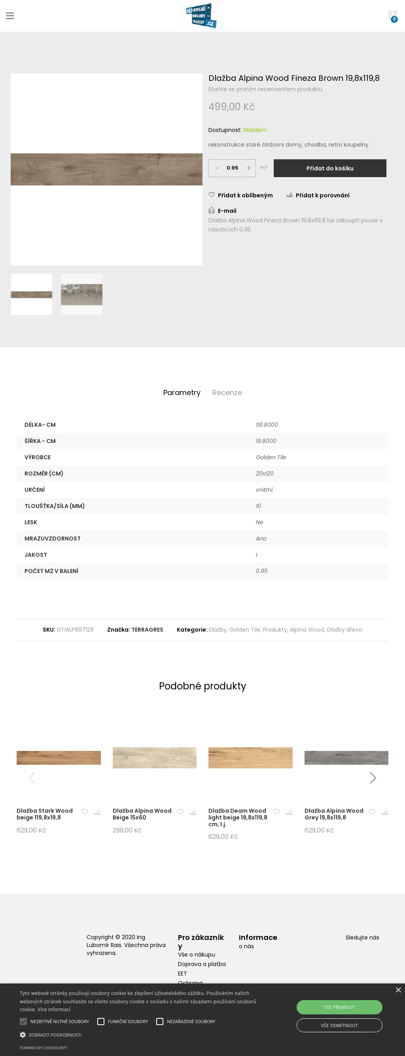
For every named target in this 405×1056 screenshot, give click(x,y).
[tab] (181, 393)
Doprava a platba (202, 964)
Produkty (275, 630)
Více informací (54, 1009)
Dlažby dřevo (344, 630)
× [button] (398, 990)
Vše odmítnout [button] (339, 1025)
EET (182, 974)
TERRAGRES (147, 630)
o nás (246, 946)
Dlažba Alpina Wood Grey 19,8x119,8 (334, 814)
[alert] (202, 1019)
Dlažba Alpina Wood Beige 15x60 (142, 814)
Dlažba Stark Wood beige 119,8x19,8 (45, 814)
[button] (84, 812)
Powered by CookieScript (43, 1047)
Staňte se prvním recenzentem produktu (265, 89)
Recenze (227, 392)
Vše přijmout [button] (339, 1007)
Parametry (182, 392)
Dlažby (218, 630)
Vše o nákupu (196, 955)
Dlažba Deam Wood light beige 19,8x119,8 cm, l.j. (237, 817)
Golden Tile (244, 630)
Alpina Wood (307, 630)
